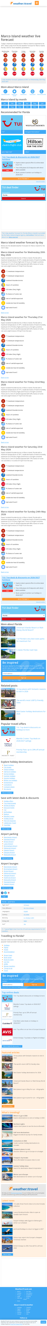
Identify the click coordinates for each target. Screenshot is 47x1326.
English (26, 911)
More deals (6, 829)
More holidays (7, 793)
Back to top (5, 313)
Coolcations (8, 785)
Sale (7, 170)
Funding (28, 1296)
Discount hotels (9, 808)
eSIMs (6, 964)
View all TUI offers (40, 181)
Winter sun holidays (10, 780)
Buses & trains (9, 960)
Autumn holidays (9, 778)
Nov (34, 107)
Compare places (9, 787)
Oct (27, 107)
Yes (25, 924)
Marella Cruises (9, 816)
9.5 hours (26, 905)
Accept (43, 1322)
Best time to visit (5, 94)
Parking (19, 1312)
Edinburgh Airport (10, 848)
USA (27, 1314)
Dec (42, 107)
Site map (19, 1298)
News (18, 1301)
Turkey (28, 1312)
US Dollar (26, 914)
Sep (19, 107)
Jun (42, 103)
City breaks (7, 767)
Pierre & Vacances (10, 821)
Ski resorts (7, 789)
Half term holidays (10, 772)
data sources (13, 237)
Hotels (6, 950)
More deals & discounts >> (12, 1046)
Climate (19, 1314)
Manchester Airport (10, 837)
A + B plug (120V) (29, 918)
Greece (28, 1309)
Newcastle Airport (10, 855)
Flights (6, 947)
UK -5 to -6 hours (29, 908)
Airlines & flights (9, 806)
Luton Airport (8, 844)
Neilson (6, 814)
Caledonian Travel (10, 823)
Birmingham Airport (10, 846)
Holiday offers (8, 801)
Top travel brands (10, 803)
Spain (27, 1311)
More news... (7, 1254)
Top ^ (4, 896)
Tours (6, 971)
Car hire (6, 962)
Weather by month (14, 95)
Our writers (29, 1293)
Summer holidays (9, 776)
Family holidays (9, 769)
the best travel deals (16, 1193)
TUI (5, 810)
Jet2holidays (8, 812)
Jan (5, 103)
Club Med (7, 825)
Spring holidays (9, 774)
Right (25, 921)
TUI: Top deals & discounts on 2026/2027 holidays (21, 158)
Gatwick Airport (9, 850)
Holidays (7, 945)
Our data (28, 1291)
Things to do (8, 968)
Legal (18, 1296)
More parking (7, 858)
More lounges (7, 888)
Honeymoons (8, 783)
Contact (19, 1293)
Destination (6, 193)
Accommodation (9, 952)
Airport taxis (8, 955)
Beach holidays (9, 765)
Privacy (19, 1295)
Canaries (28, 1307)
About (18, 1291)
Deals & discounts (41, 94)
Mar (19, 103)
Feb (12, 103)
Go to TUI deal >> (23, 178)
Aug (12, 107)
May (34, 103)
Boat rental (7, 957)
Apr (27, 103)
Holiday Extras (8, 819)
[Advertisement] (23, 20)
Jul (5, 107)
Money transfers (9, 966)
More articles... (8, 1106)
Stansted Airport (9, 839)
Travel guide (32, 94)
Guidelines (29, 1295)
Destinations (23, 94)
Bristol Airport (8, 842)
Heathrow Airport (10, 878)
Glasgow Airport (9, 852)
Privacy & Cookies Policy (16, 1324)
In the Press (26, 1298)
